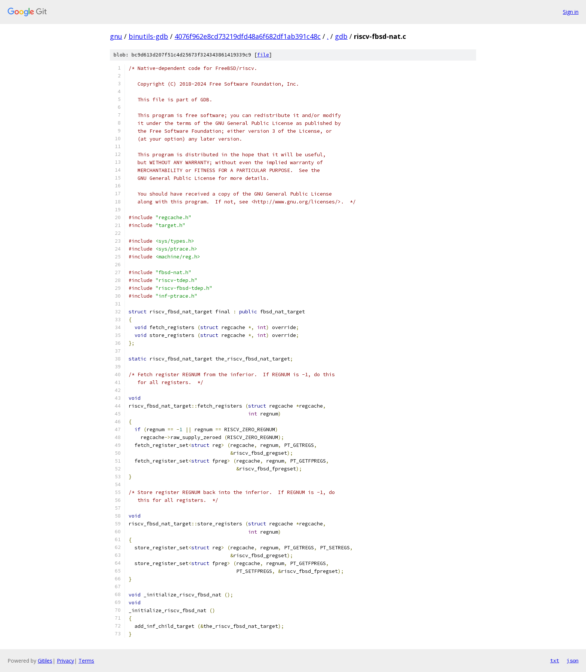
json (573, 660)
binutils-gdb (148, 36)
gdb (341, 36)
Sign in (571, 11)
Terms (86, 660)
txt (554, 660)
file (263, 55)
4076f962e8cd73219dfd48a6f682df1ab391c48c (248, 36)
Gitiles (45, 660)
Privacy (65, 660)
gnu (116, 36)
